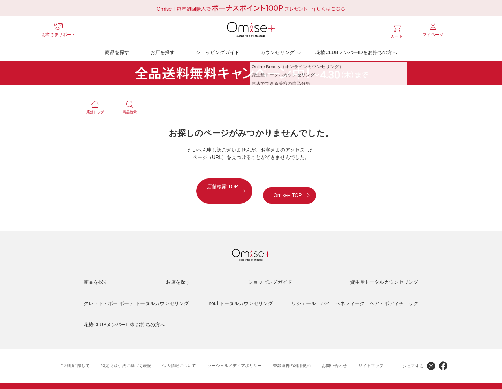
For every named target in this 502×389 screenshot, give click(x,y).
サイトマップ (370, 355)
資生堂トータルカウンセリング (384, 271)
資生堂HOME (200, 380)
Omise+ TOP (312, 185)
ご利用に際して (75, 355)
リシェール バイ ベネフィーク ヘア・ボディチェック (354, 293)
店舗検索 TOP (197, 185)
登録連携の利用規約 (292, 355)
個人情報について (179, 355)
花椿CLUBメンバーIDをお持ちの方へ (356, 50)
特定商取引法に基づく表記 (126, 355)
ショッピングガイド (217, 50)
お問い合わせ (334, 355)
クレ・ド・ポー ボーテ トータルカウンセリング (136, 293)
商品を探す (117, 50)
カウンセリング (277, 50)
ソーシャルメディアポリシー (234, 355)
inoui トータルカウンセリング (240, 293)
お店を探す (162, 50)
